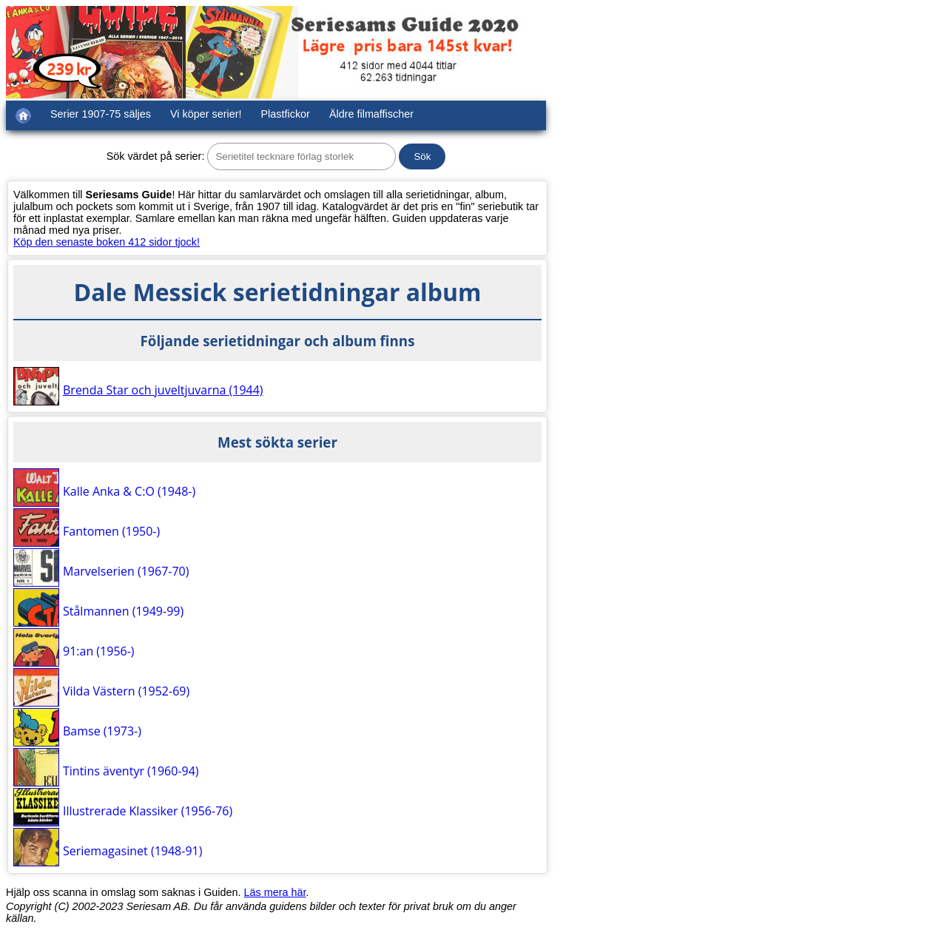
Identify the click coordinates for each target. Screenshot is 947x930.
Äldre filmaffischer (371, 114)
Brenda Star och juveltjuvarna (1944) (163, 390)
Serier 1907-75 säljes (100, 114)
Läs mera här (275, 892)
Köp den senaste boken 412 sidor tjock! (106, 242)
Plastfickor (285, 114)
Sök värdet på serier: (156, 156)
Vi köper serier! (206, 114)
